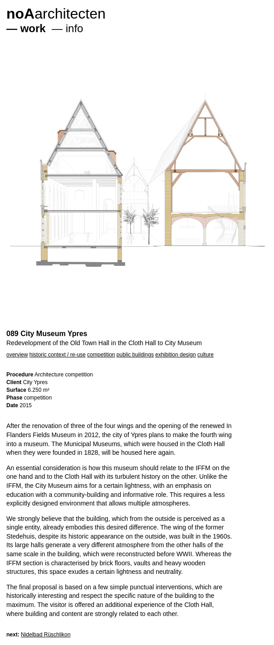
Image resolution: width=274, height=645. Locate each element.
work (33, 28)
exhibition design (175, 354)
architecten (56, 13)
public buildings (135, 354)
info (74, 28)
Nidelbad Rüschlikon (45, 634)
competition (101, 354)
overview (17, 354)
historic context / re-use (57, 354)
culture (205, 354)
